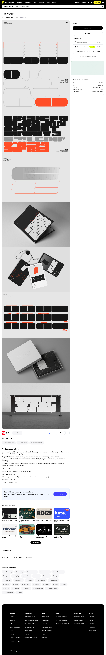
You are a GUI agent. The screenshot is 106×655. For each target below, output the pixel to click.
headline (26, 576)
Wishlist (12, 634)
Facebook (91, 616)
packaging (53, 580)
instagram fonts (36, 443)
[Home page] (2, 17)
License (77, 2)
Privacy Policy (28, 630)
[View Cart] (88, 2)
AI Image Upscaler (61, 616)
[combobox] (59, 6)
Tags (43, 634)
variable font (38, 588)
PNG (11, 630)
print (15, 584)
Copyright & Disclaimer (31, 637)
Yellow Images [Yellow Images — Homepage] (14, 651)
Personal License (98, 87)
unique (15, 588)
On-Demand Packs (30, 623)
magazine (18, 580)
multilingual (40, 580)
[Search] (102, 6)
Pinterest (91, 623)
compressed (31, 572)
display (16, 576)
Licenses (27, 634)
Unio (7, 432)
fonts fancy (22, 443)
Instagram (92, 627)
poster (6, 584)
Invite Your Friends (79, 623)
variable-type (8, 592)
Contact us (94, 56)
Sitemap (44, 637)
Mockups (12, 616)
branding (19, 572)
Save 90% (97, 2)
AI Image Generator (61, 620)
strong (46, 584)
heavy (36, 576)
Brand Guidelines (47, 630)
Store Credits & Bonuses (31, 620)
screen (36, 584)
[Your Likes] (91, 2)
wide (19, 592)
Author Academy (47, 627)
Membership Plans (30, 616)
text (55, 584)
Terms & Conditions (30, 627)
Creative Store (95, 91)
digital (6, 576)
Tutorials (44, 623)
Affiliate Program (78, 620)
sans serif (25, 584)
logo (55, 576)
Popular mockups (15, 641)
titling (6, 588)
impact (46, 576)
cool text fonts (8, 443)
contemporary (58, 572)
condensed (44, 572)
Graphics (12, 620)
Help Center (45, 616)
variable (25, 588)
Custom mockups (15, 637)
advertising (7, 572)
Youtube (91, 620)
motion (29, 580)
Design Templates (15, 627)
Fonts (101, 91)
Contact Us (45, 620)
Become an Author (79, 616)
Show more (35, 542)
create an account (13, 557)
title (63, 584)
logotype (7, 580)
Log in (3, 557)
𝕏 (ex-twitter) (92, 630)
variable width (51, 588)
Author (8, 434)
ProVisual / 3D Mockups (62, 623)
